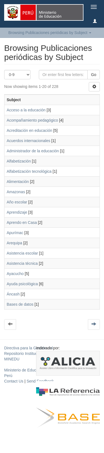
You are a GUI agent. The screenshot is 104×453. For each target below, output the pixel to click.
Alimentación (18, 181)
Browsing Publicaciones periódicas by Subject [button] (49, 32)
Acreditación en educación (29, 130)
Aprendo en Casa (22, 222)
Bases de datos (20, 304)
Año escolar (17, 202)
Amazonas (16, 192)
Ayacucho (15, 273)
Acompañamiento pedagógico (32, 120)
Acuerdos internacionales (28, 140)
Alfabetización (19, 161)
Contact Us (13, 381)
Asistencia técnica (22, 263)
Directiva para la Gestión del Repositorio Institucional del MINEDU (28, 353)
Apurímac (15, 233)
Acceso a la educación (26, 110)
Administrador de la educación (33, 151)
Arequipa (14, 243)
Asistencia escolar (22, 253)
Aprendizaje (17, 212)
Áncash (13, 294)
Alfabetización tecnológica (29, 171)
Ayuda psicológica (22, 284)
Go (93, 74)
